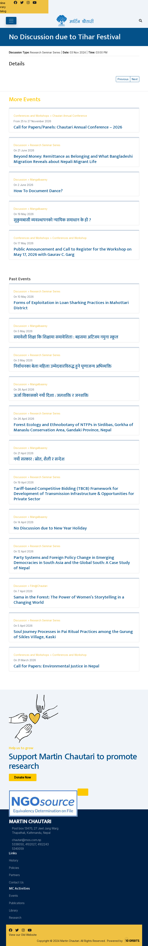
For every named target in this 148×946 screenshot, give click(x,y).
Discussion (21, 145)
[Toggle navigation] (11, 20)
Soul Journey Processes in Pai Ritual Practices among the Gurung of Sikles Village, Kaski (73, 634)
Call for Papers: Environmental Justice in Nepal (56, 666)
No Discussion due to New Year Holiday (50, 528)
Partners (14, 875)
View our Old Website (23, 934)
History (13, 860)
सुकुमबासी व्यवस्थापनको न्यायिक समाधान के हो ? (52, 220)
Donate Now (22, 777)
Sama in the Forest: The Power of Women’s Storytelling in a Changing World (69, 600)
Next (135, 79)
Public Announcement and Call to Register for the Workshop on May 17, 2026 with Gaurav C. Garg (73, 252)
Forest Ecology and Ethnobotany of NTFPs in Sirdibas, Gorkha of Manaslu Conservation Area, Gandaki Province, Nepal (73, 427)
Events (13, 895)
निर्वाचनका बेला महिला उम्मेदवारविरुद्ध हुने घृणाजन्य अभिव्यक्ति (63, 366)
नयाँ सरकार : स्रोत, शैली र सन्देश (39, 459)
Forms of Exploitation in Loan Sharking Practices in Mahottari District (71, 305)
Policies (14, 868)
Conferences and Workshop (69, 238)
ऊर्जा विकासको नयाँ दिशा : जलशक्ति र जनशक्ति (51, 395)
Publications (17, 903)
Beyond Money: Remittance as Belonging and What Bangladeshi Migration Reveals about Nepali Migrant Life (73, 159)
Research (15, 917)
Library (13, 910)
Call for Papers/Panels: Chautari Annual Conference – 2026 (68, 127)
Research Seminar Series (45, 145)
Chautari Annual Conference (69, 115)
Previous (123, 79)
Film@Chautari (38, 585)
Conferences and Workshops (32, 115)
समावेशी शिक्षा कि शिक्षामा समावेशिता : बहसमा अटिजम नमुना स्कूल (66, 337)
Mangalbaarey (38, 179)
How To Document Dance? (38, 190)
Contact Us (16, 882)
